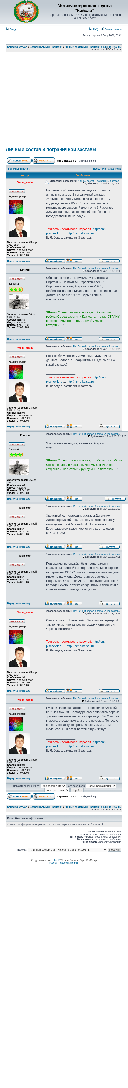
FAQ (93, 29)
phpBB (56, 860)
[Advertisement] (46, 101)
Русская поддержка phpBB (64, 863)
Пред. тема (99, 168)
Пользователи (111, 29)
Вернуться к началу (18, 261)
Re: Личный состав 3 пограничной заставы (96, 268)
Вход (11, 29)
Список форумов (17, 47)
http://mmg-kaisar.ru (80, 233)
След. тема (114, 168)
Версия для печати (19, 168)
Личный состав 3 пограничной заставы (51, 149)
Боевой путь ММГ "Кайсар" (46, 47)
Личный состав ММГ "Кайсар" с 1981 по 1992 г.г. (93, 47)
